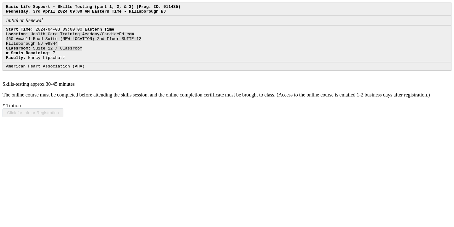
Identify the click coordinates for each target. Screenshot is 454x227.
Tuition (12, 115)
